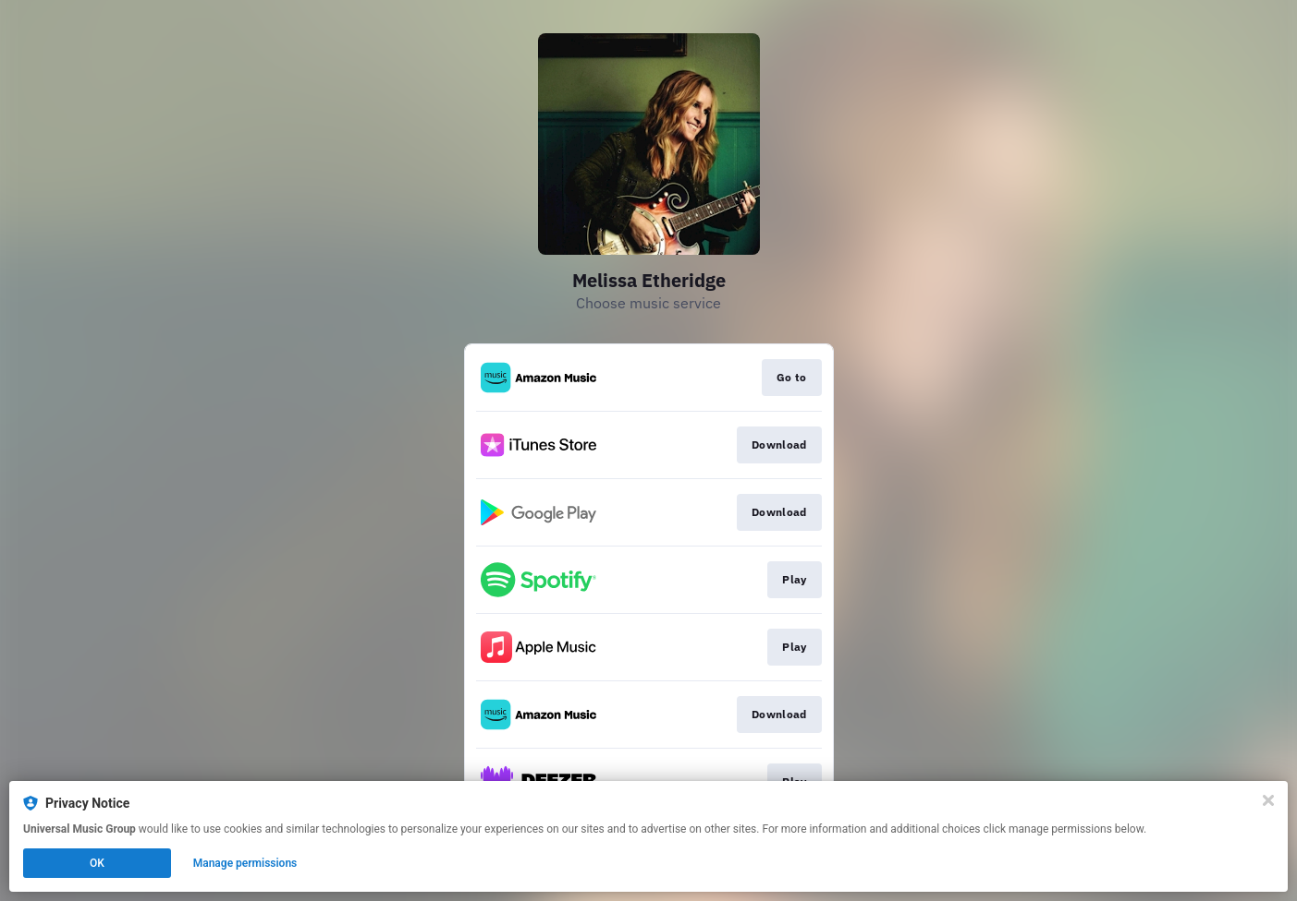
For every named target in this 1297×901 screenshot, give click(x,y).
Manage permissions (245, 863)
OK (97, 863)
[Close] (1268, 800)
